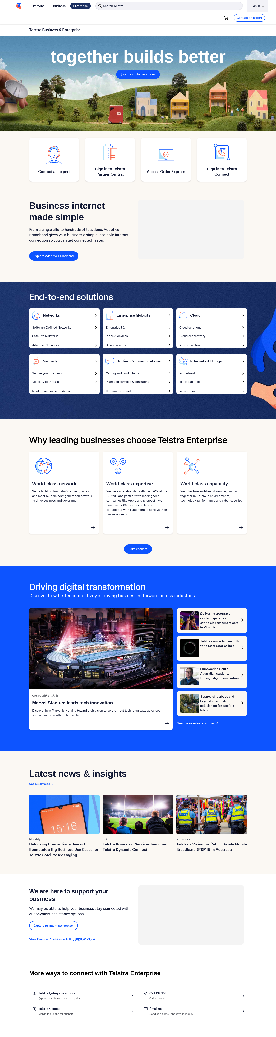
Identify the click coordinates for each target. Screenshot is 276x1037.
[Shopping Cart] (226, 18)
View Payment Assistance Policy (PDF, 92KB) (62, 942)
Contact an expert (249, 18)
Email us (171, 1011)
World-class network (54, 486)
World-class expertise (129, 486)
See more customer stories (198, 726)
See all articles (41, 787)
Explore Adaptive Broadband (54, 256)
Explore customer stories (138, 74)
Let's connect (138, 552)
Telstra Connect (55, 1011)
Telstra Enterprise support (60, 996)
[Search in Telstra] (169, 6)
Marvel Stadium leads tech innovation (72, 705)
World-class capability (204, 486)
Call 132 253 (159, 996)
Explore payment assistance (53, 928)
